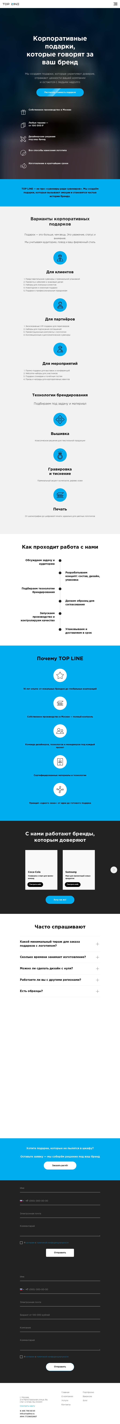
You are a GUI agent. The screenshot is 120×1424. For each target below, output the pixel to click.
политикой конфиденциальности (53, 1243)
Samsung (71, 872)
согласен (30, 1243)
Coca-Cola (34, 872)
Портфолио (88, 1392)
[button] (60, 92)
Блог (85, 1400)
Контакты (66, 1404)
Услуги (65, 1400)
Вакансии (87, 1396)
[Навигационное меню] (115, 4)
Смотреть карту (27, 1406)
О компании (67, 1396)
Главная (65, 1392)
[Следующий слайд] (113, 869)
